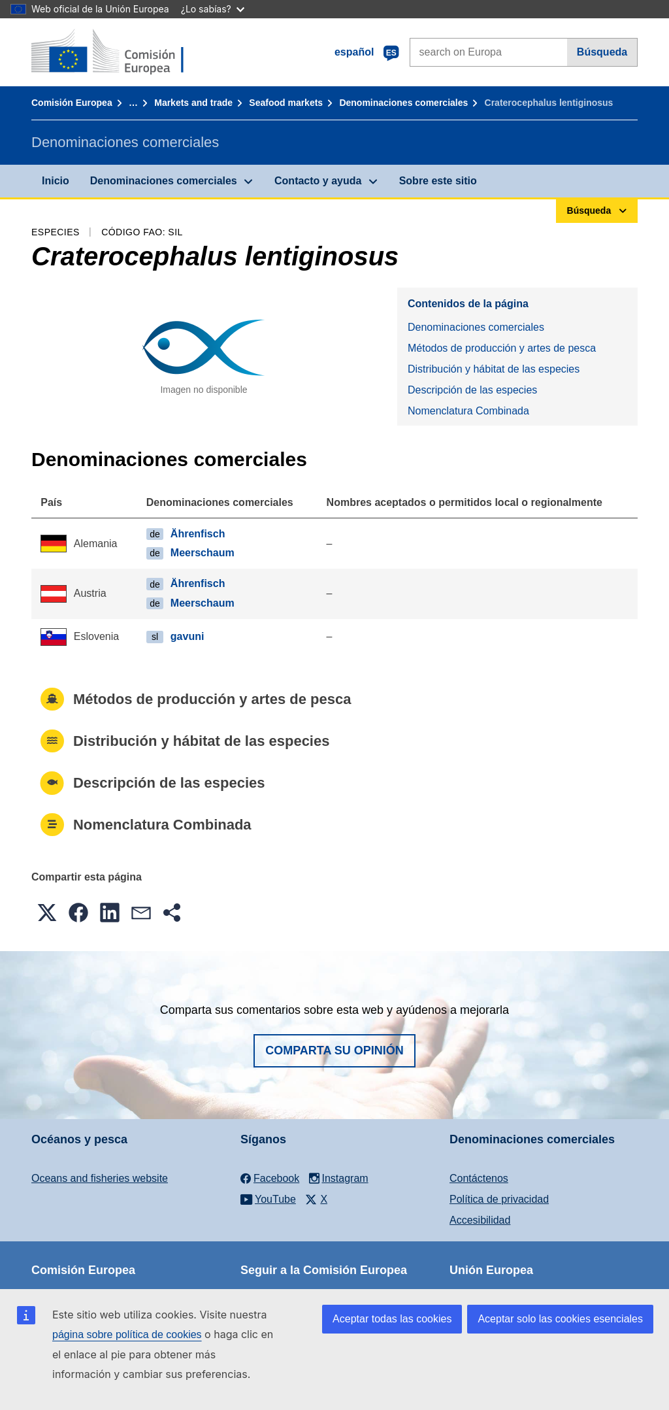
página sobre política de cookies (127, 1334)
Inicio (55, 180)
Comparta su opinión (334, 1050)
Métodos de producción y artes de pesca (502, 348)
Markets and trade (193, 102)
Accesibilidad (479, 1220)
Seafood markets (286, 102)
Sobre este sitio (438, 180)
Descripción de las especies (472, 389)
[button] (47, 912)
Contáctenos (478, 1178)
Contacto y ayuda (317, 180)
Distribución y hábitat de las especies (493, 369)
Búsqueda (602, 52)
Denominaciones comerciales (403, 102)
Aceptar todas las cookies (392, 1318)
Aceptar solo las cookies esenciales (560, 1318)
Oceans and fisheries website (99, 1178)
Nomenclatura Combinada (468, 410)
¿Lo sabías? (212, 8)
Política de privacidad (499, 1199)
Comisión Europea (71, 102)
